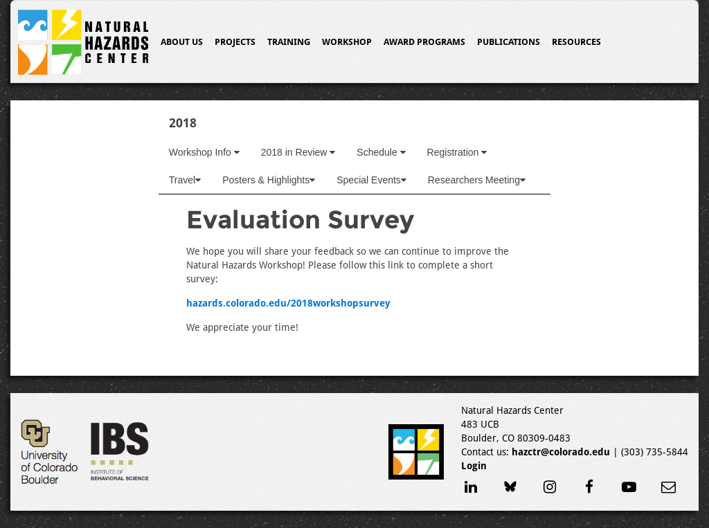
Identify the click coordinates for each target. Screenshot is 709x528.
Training (288, 42)
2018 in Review (298, 152)
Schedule (381, 152)
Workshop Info (204, 152)
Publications (508, 42)
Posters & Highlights (268, 179)
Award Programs (424, 42)
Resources (576, 42)
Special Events (371, 179)
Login (474, 465)
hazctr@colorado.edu (561, 451)
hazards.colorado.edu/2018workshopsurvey (288, 303)
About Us (182, 42)
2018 (183, 123)
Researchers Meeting (477, 179)
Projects (235, 42)
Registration (457, 152)
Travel (185, 179)
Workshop (347, 42)
